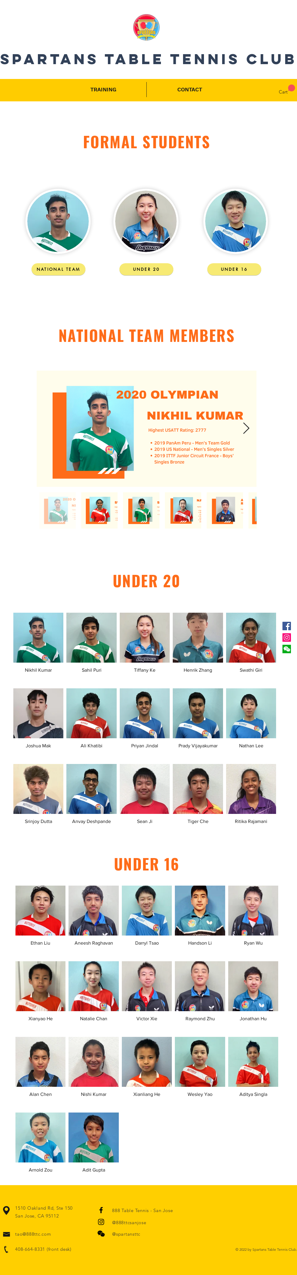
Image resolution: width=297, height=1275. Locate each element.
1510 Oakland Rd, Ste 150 (44, 1208)
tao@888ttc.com (33, 1234)
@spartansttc (126, 1234)
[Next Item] (246, 429)
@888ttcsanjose (129, 1222)
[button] (286, 649)
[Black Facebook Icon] (101, 1210)
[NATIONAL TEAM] (58, 269)
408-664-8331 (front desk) (43, 1249)
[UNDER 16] (234, 269)
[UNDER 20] (146, 269)
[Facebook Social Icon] (286, 626)
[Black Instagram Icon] (101, 1222)
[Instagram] (286, 637)
